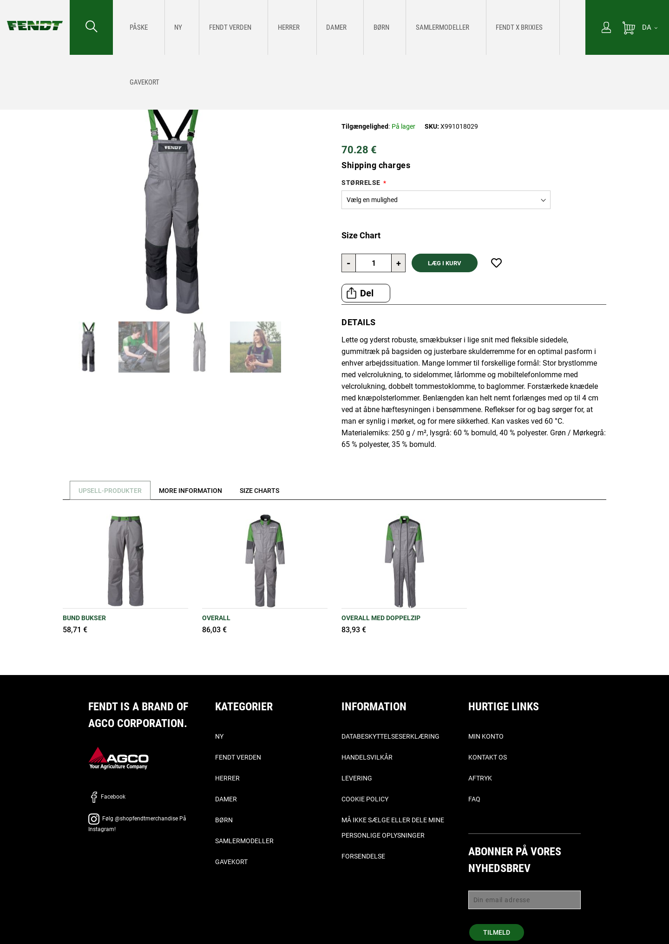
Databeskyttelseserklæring (390, 736)
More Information (197, 490)
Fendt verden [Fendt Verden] (238, 757)
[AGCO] (118, 757)
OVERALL (216, 618)
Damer (226, 799)
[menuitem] (135, 27)
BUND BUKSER (84, 618)
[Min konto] (606, 28)
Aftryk (480, 778)
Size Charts (270, 490)
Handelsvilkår (367, 757)
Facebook (106, 796)
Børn (224, 820)
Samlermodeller (244, 841)
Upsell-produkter (112, 490)
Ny (219, 736)
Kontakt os (487, 757)
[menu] (349, 27)
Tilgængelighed (364, 126)
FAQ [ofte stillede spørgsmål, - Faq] (474, 799)
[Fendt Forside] (35, 16)
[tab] (109, 490)
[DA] (649, 27)
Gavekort (231, 861)
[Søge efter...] (91, 27)
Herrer (227, 778)
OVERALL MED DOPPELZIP (380, 618)
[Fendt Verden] (198, 28)
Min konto (486, 736)
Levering (356, 778)
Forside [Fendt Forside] (16, 68)
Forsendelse (363, 856)
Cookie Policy (364, 799)
